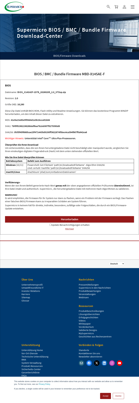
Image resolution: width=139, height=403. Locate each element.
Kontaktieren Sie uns (89, 353)
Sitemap (26, 297)
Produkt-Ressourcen (32, 366)
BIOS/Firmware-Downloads (69, 56)
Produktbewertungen (90, 290)
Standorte (84, 350)
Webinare (84, 297)
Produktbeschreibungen (91, 310)
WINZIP (124, 110)
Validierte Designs (88, 330)
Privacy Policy (44, 384)
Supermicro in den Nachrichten (95, 287)
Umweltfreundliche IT (33, 287)
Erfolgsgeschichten (88, 317)
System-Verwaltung (31, 362)
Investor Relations (31, 290)
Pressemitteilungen (89, 284)
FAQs (24, 375)
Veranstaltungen (87, 294)
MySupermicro (86, 333)
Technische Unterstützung (35, 356)
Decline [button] (118, 396)
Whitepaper (85, 323)
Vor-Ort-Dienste (30, 353)
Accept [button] (105, 396)
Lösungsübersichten (89, 314)
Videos (82, 320)
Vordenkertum (86, 326)
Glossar (25, 300)
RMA (24, 359)
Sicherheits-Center (31, 369)
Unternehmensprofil (32, 284)
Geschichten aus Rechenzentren (95, 336)
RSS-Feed (69, 228)
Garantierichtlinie (31, 372)
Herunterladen (69, 219)
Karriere (26, 294)
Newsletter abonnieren (90, 356)
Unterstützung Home (32, 350)
